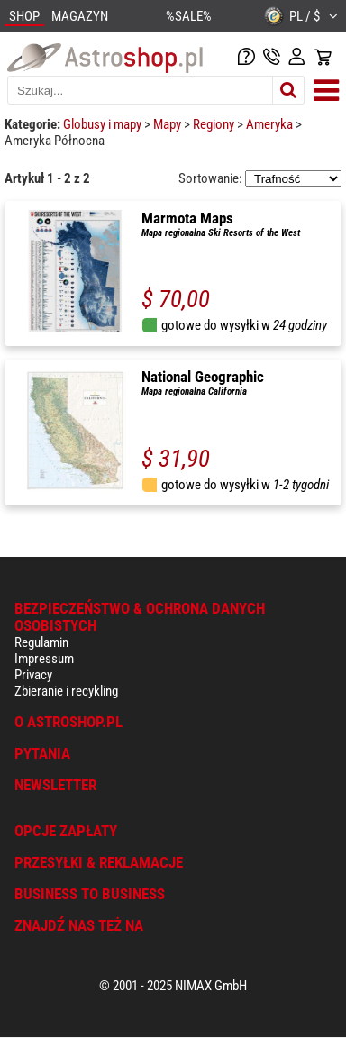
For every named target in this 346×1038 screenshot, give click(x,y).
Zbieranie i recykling (66, 691)
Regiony (215, 124)
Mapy (168, 124)
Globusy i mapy (103, 124)
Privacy (33, 675)
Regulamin (41, 642)
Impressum (44, 659)
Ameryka (271, 124)
